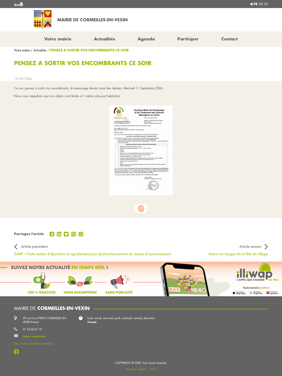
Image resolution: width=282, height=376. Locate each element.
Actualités (104, 39)
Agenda (146, 39)
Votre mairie (22, 50)
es (266, 4)
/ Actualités (38, 50)
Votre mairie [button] (57, 39)
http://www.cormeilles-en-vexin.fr (33, 343)
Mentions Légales (136, 369)
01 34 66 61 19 (32, 329)
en (261, 4)
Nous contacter (34, 336)
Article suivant (250, 246)
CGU (153, 369)
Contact (229, 39)
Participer (188, 39)
